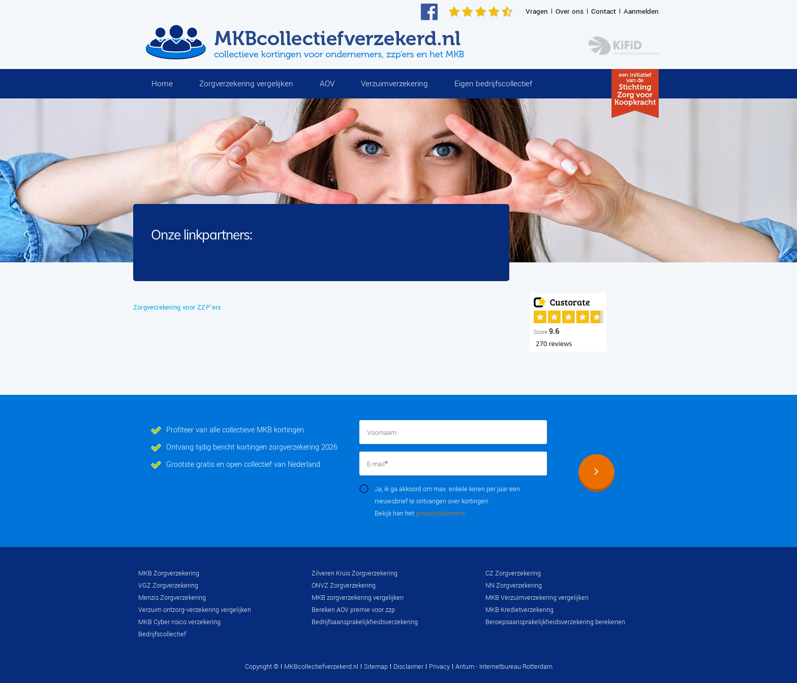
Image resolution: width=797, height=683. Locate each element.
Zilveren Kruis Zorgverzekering (354, 573)
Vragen (537, 11)
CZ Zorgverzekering (513, 573)
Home (162, 83)
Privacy (439, 666)
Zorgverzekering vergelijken (246, 83)
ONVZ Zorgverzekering (344, 585)
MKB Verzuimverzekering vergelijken (537, 597)
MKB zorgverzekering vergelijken (358, 597)
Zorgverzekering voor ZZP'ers (177, 307)
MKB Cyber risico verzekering (179, 622)
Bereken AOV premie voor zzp (353, 609)
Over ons (570, 11)
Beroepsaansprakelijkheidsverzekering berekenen (555, 622)
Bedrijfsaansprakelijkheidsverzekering (365, 622)
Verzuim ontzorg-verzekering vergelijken (194, 609)
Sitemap (376, 666)
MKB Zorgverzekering (168, 573)
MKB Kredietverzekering (519, 609)
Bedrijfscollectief (162, 634)
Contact (603, 11)
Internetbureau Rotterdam (515, 666)
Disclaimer (408, 666)
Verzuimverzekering (394, 83)
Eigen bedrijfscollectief (493, 83)
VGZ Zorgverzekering (168, 585)
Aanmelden (641, 11)
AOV (327, 83)
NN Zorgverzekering (513, 585)
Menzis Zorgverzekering (172, 597)
